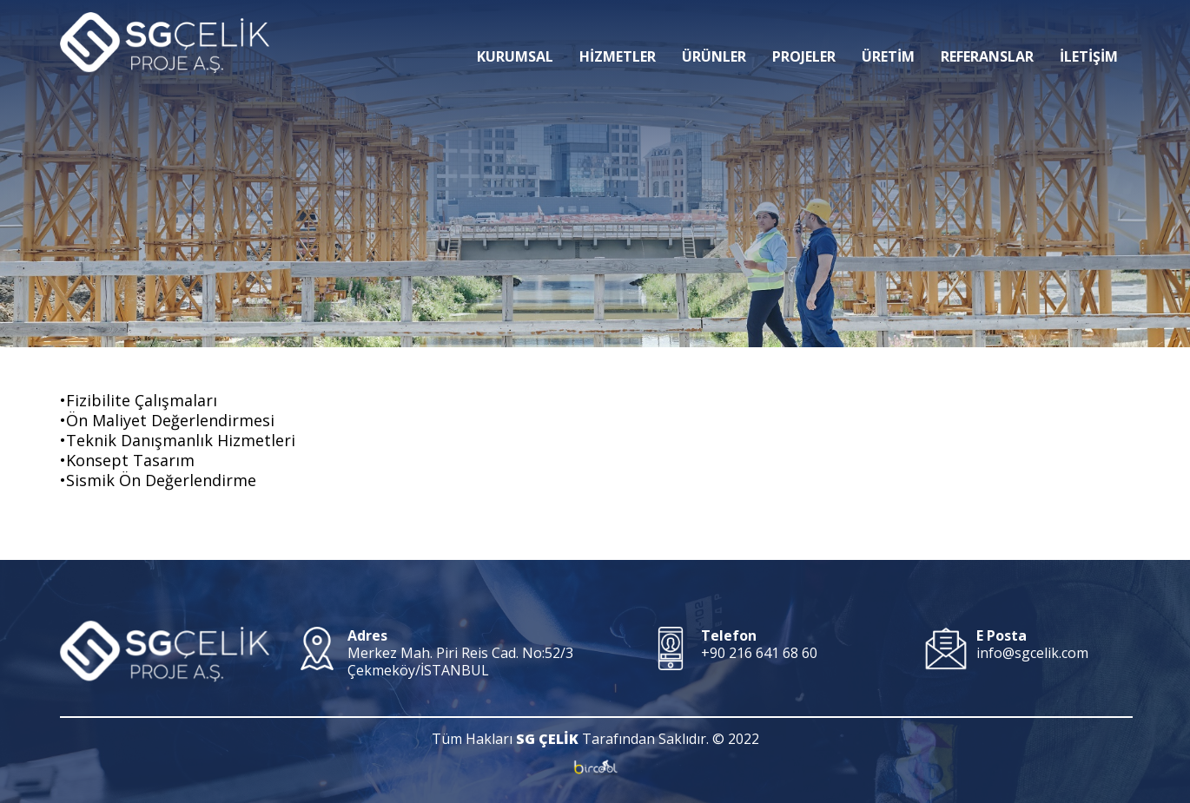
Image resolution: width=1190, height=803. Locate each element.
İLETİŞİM (1089, 30)
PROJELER (804, 30)
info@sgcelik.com (1032, 652)
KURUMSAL (515, 30)
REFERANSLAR (987, 30)
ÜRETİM (888, 30)
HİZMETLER (617, 30)
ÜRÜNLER (714, 30)
